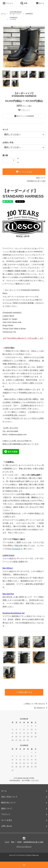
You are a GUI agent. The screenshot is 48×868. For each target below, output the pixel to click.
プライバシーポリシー (24, 846)
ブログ (7, 842)
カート (40, 3)
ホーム (3, 14)
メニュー (8, 3)
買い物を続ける (41, 708)
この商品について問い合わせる (35, 704)
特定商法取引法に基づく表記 (33, 842)
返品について (40, 178)
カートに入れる (24, 171)
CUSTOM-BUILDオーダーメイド (16, 13)
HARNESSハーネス (13, 18)
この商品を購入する (24, 692)
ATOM (19, 842)
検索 (23, 3)
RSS (12, 842)
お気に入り (24, 110)
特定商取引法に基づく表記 (36, 181)
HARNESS (29, 14)
